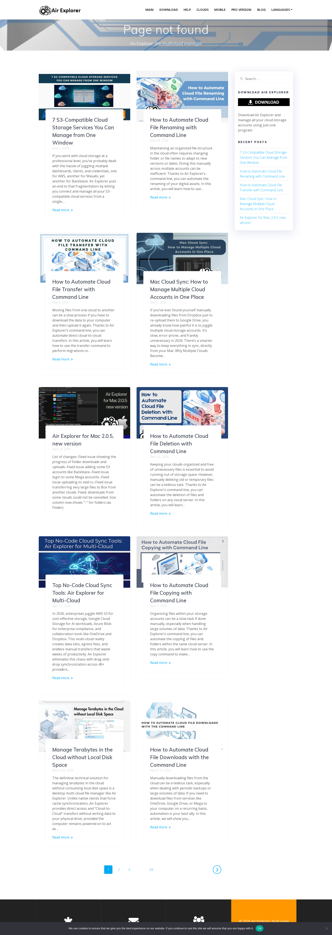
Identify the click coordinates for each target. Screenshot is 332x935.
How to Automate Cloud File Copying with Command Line (81, 593)
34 (152, 845)
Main (149, 10)
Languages (280, 10)
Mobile (220, 10)
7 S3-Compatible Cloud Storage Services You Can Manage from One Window (263, 157)
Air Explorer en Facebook (134, 915)
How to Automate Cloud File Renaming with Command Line (179, 127)
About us (199, 910)
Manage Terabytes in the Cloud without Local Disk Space (180, 733)
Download (168, 10)
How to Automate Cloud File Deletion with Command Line (81, 443)
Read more (60, 210)
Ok (259, 928)
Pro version (241, 10)
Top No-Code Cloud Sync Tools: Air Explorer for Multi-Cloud (180, 569)
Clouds (202, 10)
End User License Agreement (68, 915)
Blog (261, 10)
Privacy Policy (68, 910)
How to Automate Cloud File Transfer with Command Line (179, 276)
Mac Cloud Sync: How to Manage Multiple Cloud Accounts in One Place (81, 289)
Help (187, 10)
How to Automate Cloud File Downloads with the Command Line (81, 742)
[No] (327, 928)
